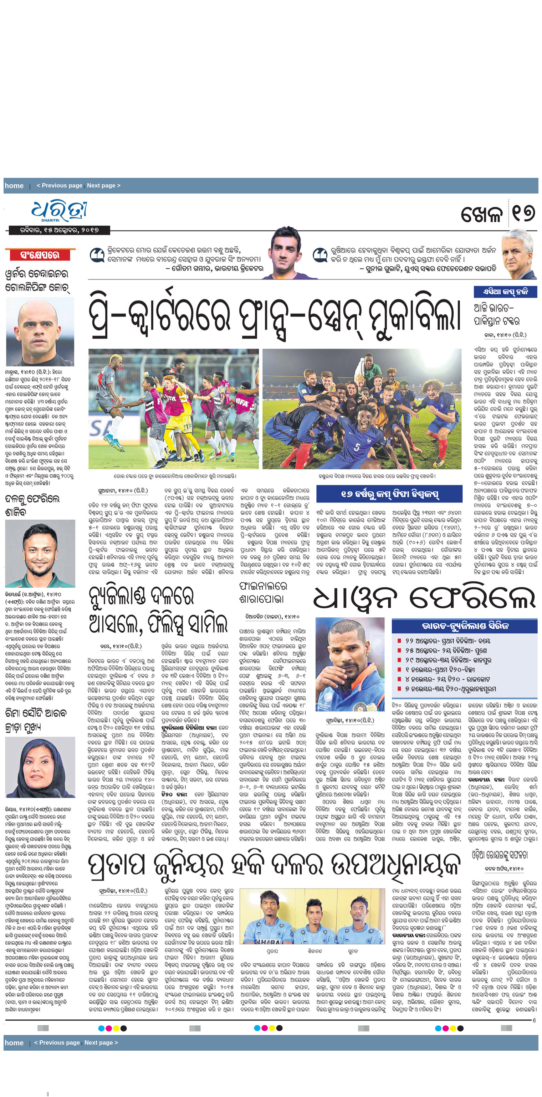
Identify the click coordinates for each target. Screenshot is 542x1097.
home (14, 186)
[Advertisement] (85, 89)
